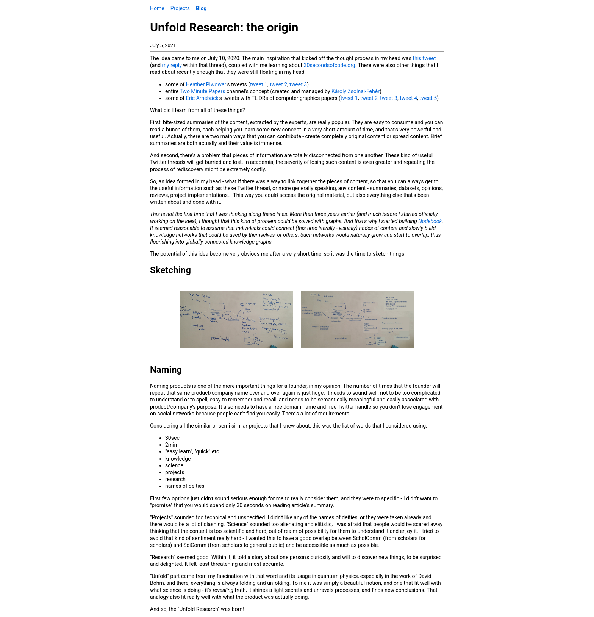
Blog (201, 8)
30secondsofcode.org (329, 65)
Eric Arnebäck (202, 98)
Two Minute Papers (202, 91)
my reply (172, 65)
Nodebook (430, 221)
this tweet (424, 58)
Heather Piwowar (206, 84)
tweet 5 (428, 98)
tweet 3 (298, 84)
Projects (180, 8)
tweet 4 (408, 98)
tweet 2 (278, 84)
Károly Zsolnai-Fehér (355, 91)
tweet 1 (258, 84)
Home (157, 8)
